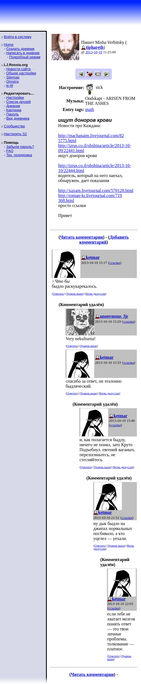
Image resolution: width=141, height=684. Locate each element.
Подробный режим (24, 57)
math (89, 109)
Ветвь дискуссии (95, 293)
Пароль (12, 114)
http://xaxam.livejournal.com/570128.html (96, 190)
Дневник (13, 106)
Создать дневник (20, 49)
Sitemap (12, 77)
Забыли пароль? (20, 147)
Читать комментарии (81, 237)
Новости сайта (18, 69)
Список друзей (18, 102)
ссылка (114, 263)
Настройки (15, 97)
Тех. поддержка (19, 155)
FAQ (9, 151)
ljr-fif (9, 86)
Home (9, 44)
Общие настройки (21, 73)
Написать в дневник (22, 53)
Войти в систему (17, 37)
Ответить (58, 293)
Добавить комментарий (104, 239)
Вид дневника (17, 118)
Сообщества (14, 126)
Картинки (13, 110)
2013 (89, 52)
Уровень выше (74, 293)
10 (96, 52)
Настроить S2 (15, 134)
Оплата (12, 81)
